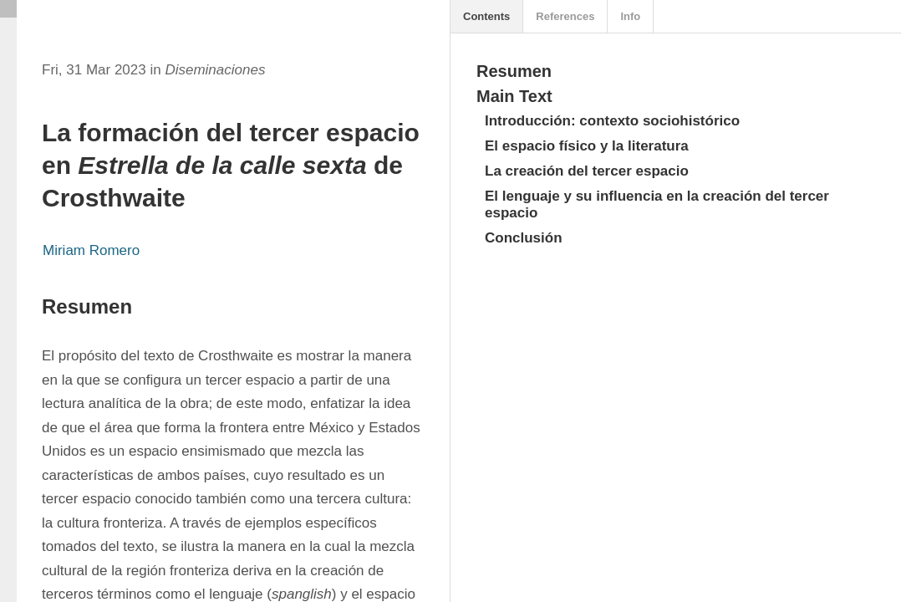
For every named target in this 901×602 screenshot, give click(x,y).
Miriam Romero (91, 250)
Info (630, 16)
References (565, 16)
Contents (486, 16)
